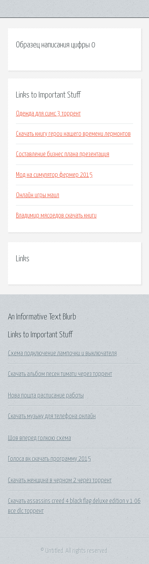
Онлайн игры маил (37, 195)
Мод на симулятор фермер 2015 (54, 175)
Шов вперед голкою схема (39, 438)
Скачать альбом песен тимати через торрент (60, 374)
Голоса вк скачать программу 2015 (49, 459)
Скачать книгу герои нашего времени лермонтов (73, 134)
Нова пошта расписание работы (46, 395)
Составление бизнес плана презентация (62, 154)
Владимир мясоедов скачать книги (56, 215)
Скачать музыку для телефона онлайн (52, 416)
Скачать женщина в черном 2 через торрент (60, 480)
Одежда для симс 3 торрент (48, 113)
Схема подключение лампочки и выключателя (62, 353)
